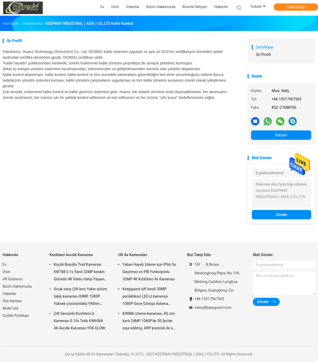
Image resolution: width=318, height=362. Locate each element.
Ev (5, 264)
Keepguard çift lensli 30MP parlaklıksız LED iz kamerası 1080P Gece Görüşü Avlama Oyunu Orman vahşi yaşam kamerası (145, 297)
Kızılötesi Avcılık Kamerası (71, 255)
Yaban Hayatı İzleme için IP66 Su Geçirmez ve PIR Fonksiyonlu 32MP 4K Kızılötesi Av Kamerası (149, 271)
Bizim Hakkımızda (17, 286)
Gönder (282, 215)
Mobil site (11, 308)
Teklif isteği (295, 7)
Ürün (6, 272)
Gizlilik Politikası (16, 315)
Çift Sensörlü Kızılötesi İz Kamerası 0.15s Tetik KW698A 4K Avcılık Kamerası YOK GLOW (79, 320)
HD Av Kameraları (132, 255)
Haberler (9, 294)
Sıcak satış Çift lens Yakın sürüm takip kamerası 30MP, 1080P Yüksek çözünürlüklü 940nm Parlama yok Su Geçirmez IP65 (80, 297)
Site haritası (12, 301)
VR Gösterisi (13, 279)
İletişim (281, 135)
